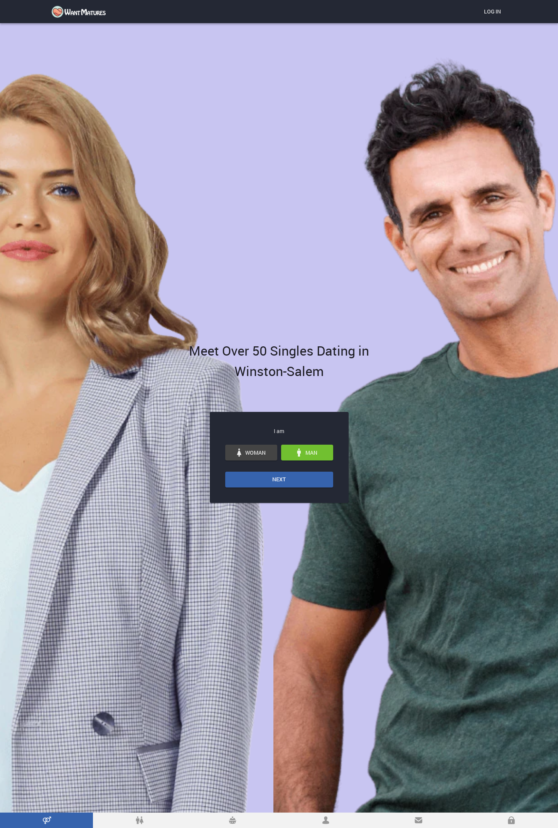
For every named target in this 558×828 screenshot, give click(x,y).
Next (279, 479)
